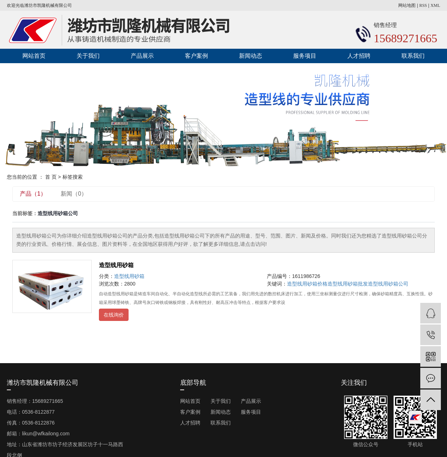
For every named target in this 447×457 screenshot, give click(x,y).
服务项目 (304, 56)
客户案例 (196, 56)
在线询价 (114, 315)
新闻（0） (74, 194)
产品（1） (33, 194)
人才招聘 (358, 56)
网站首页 (33, 56)
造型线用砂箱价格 (307, 284)
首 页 (51, 177)
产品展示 (142, 56)
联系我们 (413, 56)
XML (435, 5)
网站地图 (407, 5)
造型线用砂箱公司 (388, 284)
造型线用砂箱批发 (347, 284)
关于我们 (88, 56)
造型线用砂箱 (116, 265)
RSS (423, 5)
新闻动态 (250, 56)
